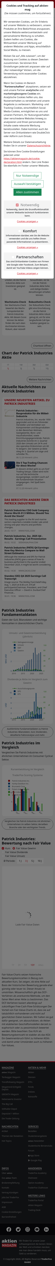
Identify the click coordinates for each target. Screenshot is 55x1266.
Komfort (30, 230)
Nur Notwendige (27, 176)
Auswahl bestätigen (27, 184)
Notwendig (30, 204)
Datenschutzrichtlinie (38, 145)
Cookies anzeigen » (27, 221)
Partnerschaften (30, 256)
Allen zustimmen (27, 192)
